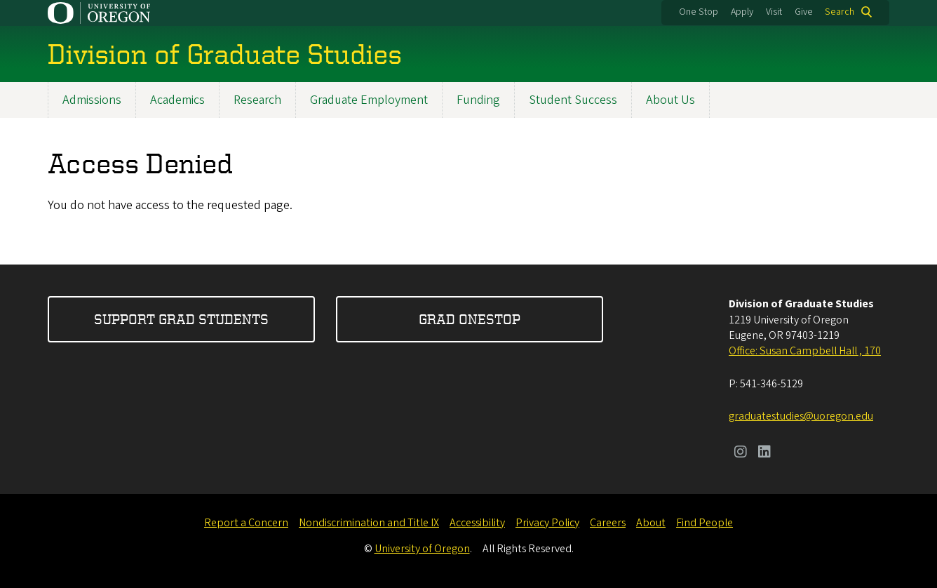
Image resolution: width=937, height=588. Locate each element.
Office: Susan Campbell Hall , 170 (805, 351)
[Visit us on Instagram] (741, 453)
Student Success (573, 100)
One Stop (698, 12)
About (651, 522)
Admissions (91, 100)
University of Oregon (422, 548)
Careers (608, 522)
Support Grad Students (181, 319)
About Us (670, 100)
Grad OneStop (469, 319)
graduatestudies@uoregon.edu (801, 416)
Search (839, 12)
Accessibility (477, 522)
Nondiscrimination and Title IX (369, 522)
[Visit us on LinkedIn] (764, 453)
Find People (704, 522)
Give (804, 12)
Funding (478, 100)
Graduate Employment (369, 100)
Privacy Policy (547, 522)
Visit (774, 12)
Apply (742, 12)
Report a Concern (246, 522)
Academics (177, 100)
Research (257, 100)
